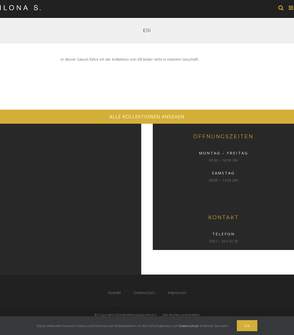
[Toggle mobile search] (280, 8)
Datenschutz (144, 292)
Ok (247, 325)
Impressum (177, 292)
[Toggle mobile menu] (291, 8)
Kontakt (114, 292)
